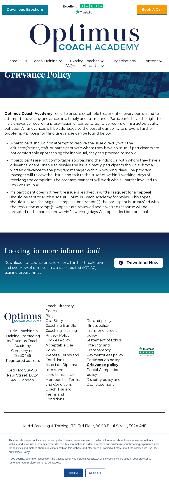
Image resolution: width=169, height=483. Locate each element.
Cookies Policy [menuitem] (58, 340)
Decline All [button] (95, 472)
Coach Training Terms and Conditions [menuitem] (59, 394)
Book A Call (152, 9)
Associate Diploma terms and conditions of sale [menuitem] (61, 370)
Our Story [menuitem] (54, 321)
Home (12, 61)
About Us (91, 66)
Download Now (138, 262)
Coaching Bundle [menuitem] (61, 325)
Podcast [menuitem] (53, 311)
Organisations (124, 61)
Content (150, 61)
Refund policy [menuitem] (99, 321)
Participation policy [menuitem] (103, 360)
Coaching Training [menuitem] (61, 331)
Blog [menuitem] (50, 316)
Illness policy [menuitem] (98, 325)
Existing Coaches (84, 61)
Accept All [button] (73, 472)
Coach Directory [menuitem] (60, 306)
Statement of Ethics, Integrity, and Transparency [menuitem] (104, 345)
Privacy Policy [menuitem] (58, 335)
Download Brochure (25, 9)
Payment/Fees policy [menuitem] (105, 355)
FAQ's (70, 66)
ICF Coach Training (41, 61)
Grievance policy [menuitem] (102, 365)
